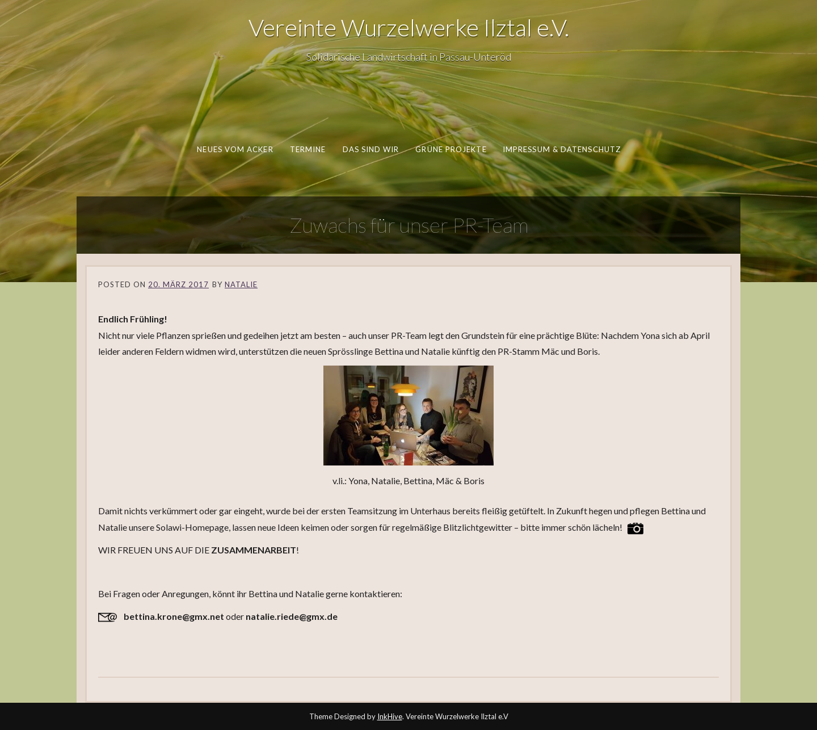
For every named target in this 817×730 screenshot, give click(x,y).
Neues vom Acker (235, 149)
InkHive (389, 716)
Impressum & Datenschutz (561, 149)
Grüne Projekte (450, 149)
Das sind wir (370, 149)
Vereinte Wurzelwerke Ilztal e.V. (409, 27)
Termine (307, 149)
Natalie (241, 284)
